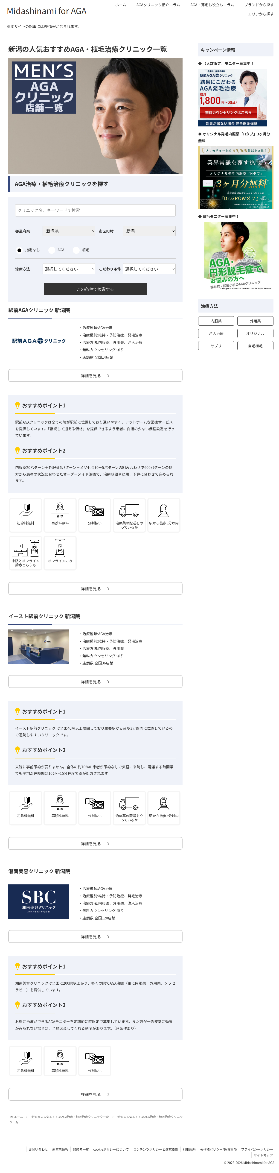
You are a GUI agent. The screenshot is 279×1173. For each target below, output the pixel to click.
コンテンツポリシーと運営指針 (154, 1153)
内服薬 (216, 321)
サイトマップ (263, 1158)
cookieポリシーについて (109, 1153)
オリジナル (255, 333)
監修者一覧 (78, 1153)
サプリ (216, 345)
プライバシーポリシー (257, 1153)
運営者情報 (57, 1153)
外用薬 (255, 321)
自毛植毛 (255, 345)
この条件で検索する (95, 289)
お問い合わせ (34, 1153)
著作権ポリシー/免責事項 (217, 1153)
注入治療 (216, 333)
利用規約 (188, 1153)
